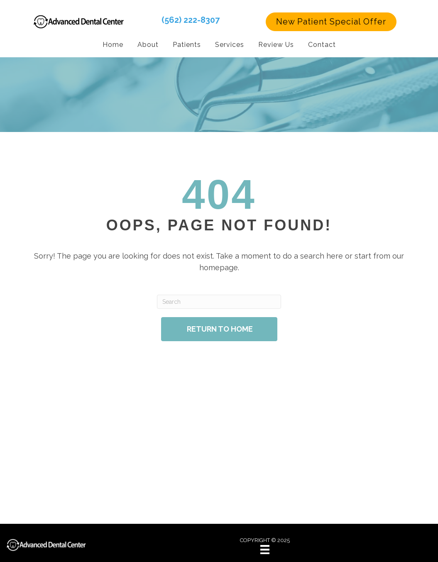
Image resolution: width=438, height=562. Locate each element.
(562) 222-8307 (190, 19)
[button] (331, 21)
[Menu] (265, 549)
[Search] (219, 301)
